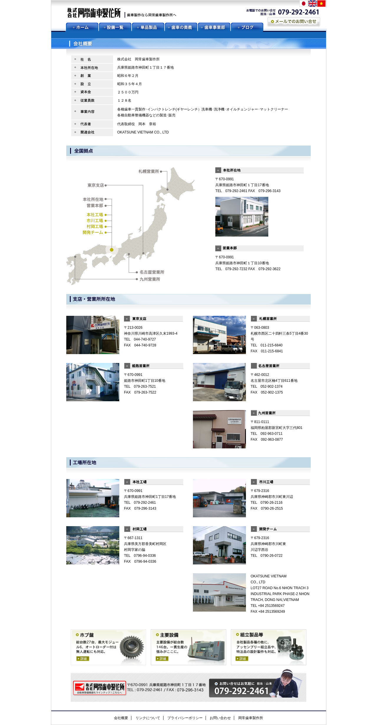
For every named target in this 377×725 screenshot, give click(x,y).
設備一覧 (115, 27)
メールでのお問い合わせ (293, 22)
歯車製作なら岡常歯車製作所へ (122, 13)
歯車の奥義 (181, 27)
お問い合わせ (220, 718)
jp (304, 4)
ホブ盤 (108, 647)
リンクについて (147, 718)
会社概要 (121, 718)
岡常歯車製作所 (250, 718)
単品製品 (148, 27)
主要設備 (188, 647)
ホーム (82, 27)
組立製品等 (268, 647)
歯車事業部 (214, 27)
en (312, 4)
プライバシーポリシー (185, 718)
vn (321, 4)
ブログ (247, 27)
